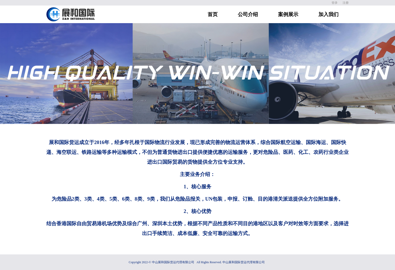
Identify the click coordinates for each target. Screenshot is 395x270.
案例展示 (288, 14)
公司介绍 (248, 14)
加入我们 (328, 14)
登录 (335, 3)
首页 (213, 14)
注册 (346, 3)
